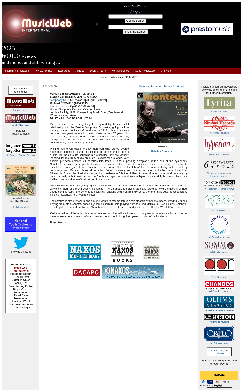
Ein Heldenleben (59, 106)
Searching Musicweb (17, 70)
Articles (79, 70)
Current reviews (20, 110)
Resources (64, 70)
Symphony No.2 (59, 100)
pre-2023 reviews (20, 125)
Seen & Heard (98, 70)
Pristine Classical (162, 151)
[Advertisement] (169, 51)
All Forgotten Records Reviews (21, 155)
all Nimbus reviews (20, 207)
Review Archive (43, 70)
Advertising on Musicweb (219, 352)
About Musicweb (145, 70)
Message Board (121, 70)
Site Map (166, 70)
